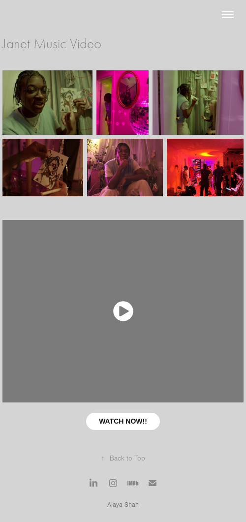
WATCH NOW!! (123, 421)
